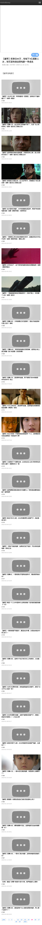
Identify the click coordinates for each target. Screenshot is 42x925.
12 (21, 919)
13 (25, 919)
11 (18, 919)
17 (39, 919)
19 (19, 921)
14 (28, 919)
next (25, 921)
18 (16, 921)
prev (3, 919)
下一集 (35, 55)
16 (35, 919)
